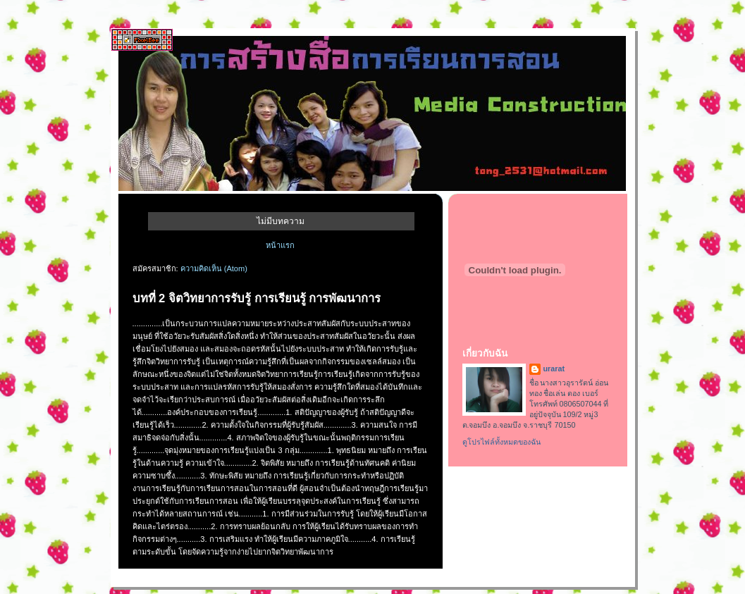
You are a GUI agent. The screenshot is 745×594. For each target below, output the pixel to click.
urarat (554, 368)
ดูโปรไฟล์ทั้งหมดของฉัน (501, 442)
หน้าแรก (280, 245)
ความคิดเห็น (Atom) (213, 268)
